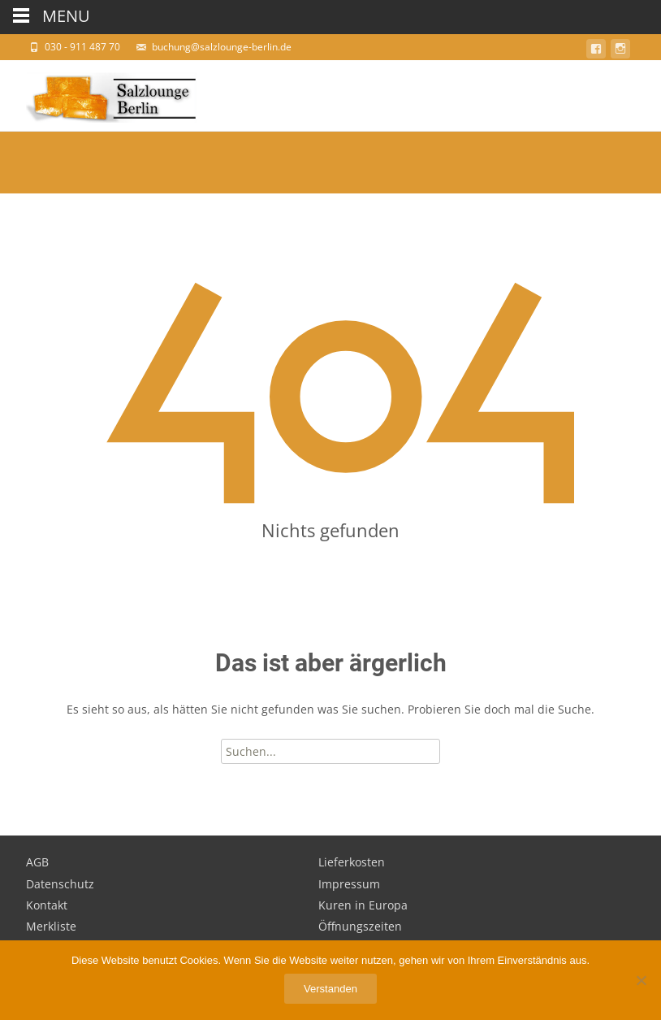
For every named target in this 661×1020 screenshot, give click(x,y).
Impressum (349, 884)
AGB (37, 862)
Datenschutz (60, 884)
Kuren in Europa (363, 905)
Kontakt (46, 905)
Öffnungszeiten (360, 926)
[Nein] (641, 980)
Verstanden (330, 989)
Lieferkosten (351, 862)
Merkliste (51, 926)
